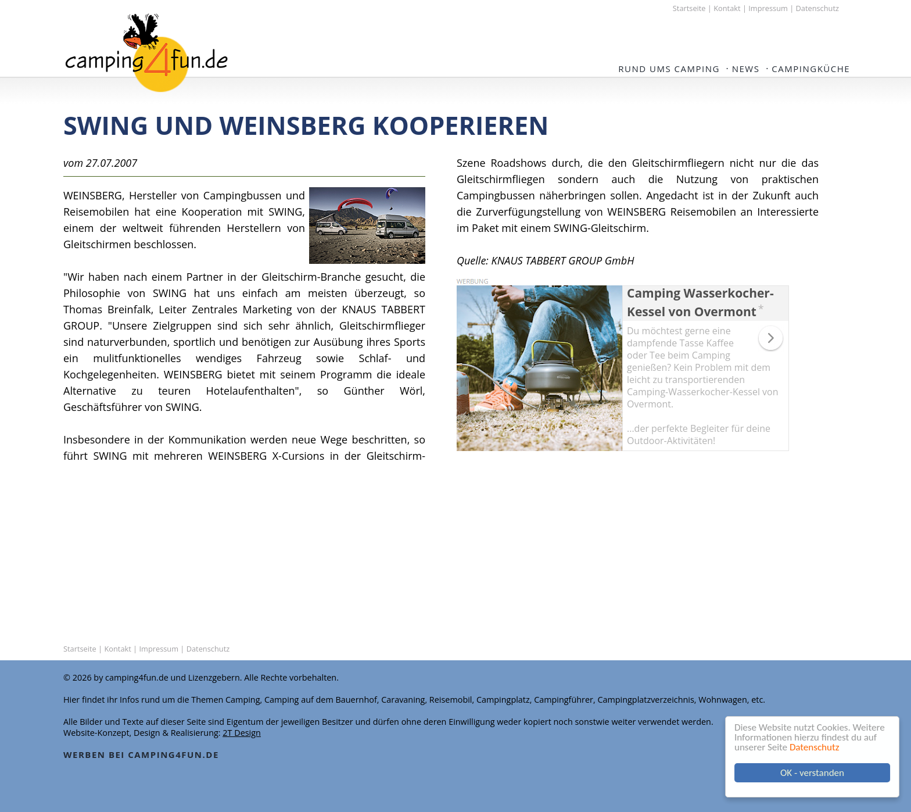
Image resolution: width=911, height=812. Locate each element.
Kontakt (726, 8)
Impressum (768, 8)
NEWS (746, 68)
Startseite (689, 8)
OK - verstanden (812, 773)
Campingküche (811, 68)
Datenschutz (814, 747)
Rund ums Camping (669, 68)
